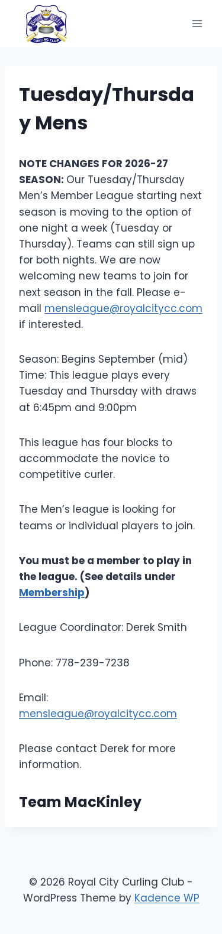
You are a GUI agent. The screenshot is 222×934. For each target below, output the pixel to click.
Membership (52, 592)
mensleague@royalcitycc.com (123, 308)
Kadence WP (167, 898)
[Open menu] (197, 23)
